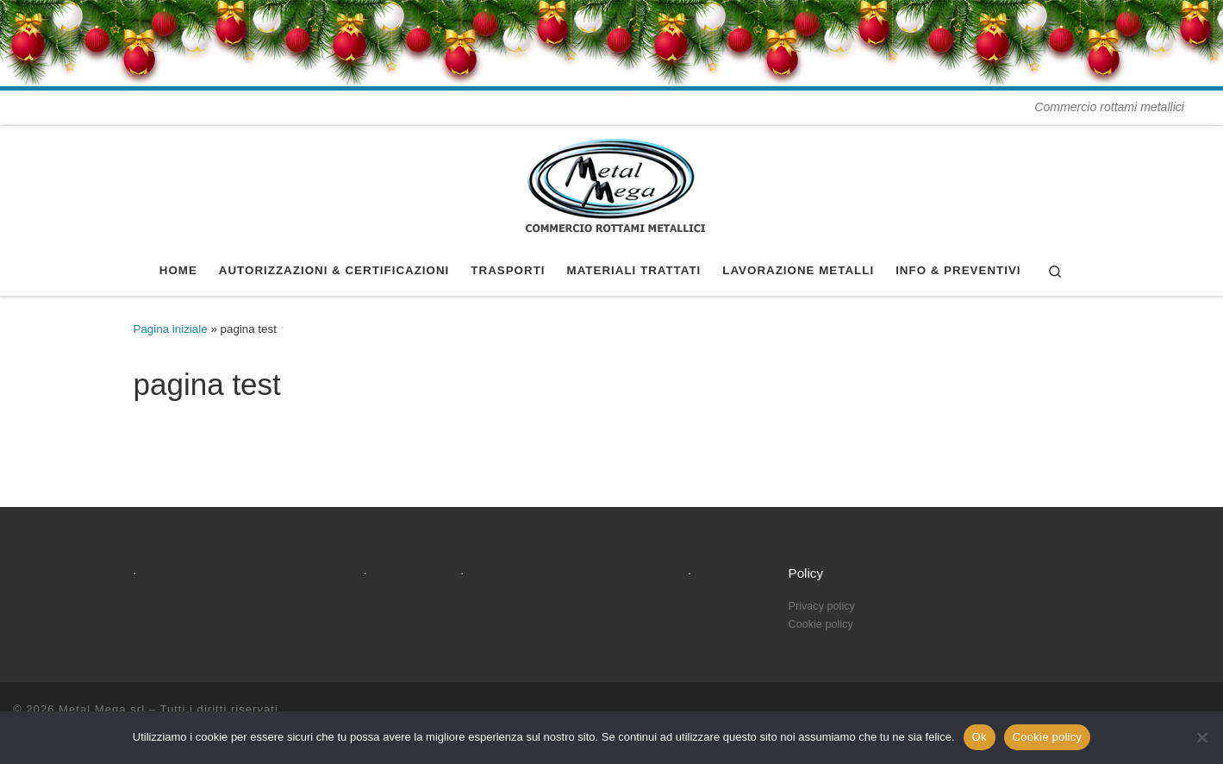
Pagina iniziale (171, 329)
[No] (1201, 737)
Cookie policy (1048, 736)
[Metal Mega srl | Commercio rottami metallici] (612, 183)
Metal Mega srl (102, 709)
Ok (979, 736)
